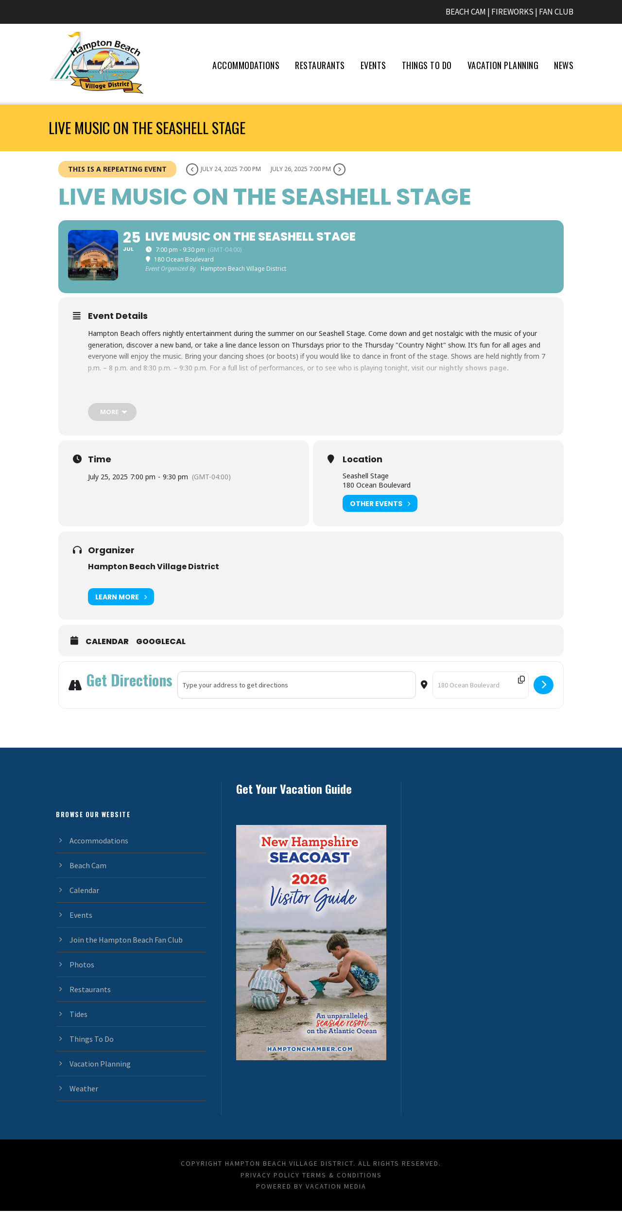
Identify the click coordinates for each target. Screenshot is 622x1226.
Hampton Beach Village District (153, 581)
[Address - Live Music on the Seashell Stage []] (296, 700)
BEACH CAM (466, 11)
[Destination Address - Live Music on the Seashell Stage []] (480, 700)
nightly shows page (473, 382)
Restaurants (320, 65)
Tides (78, 1028)
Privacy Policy (270, 1189)
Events (373, 65)
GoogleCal (161, 657)
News (563, 65)
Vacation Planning (503, 65)
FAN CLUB (556, 11)
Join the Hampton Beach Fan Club (126, 954)
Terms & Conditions (342, 1189)
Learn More (121, 612)
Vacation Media (336, 1201)
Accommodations (245, 65)
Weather (83, 1103)
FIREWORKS (512, 11)
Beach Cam (87, 880)
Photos (81, 979)
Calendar (107, 657)
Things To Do (427, 65)
